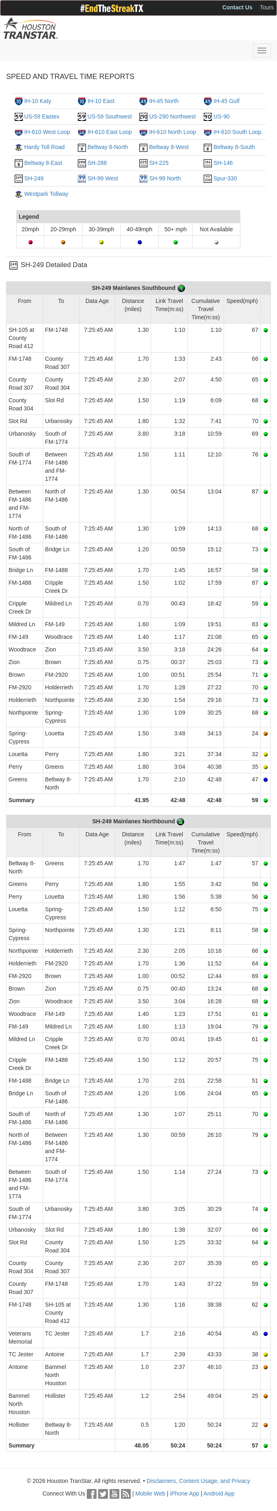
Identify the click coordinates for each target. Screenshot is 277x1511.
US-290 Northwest (172, 116)
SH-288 (97, 163)
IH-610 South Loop (237, 132)
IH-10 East (101, 101)
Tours (267, 7)
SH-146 (223, 163)
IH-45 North (163, 101)
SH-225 (158, 163)
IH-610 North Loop (172, 132)
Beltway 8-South (234, 147)
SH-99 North (165, 178)
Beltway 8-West (169, 147)
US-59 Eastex (41, 116)
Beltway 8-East (43, 163)
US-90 (221, 116)
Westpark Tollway (46, 194)
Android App (219, 1493)
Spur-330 (225, 178)
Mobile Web (150, 1493)
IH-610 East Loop (110, 132)
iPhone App (184, 1493)
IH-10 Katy (37, 101)
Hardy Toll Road (44, 147)
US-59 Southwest (110, 116)
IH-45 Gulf (226, 101)
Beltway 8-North (108, 147)
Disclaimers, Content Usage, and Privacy (198, 1481)
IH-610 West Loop (47, 132)
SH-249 (33, 178)
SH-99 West (103, 178)
